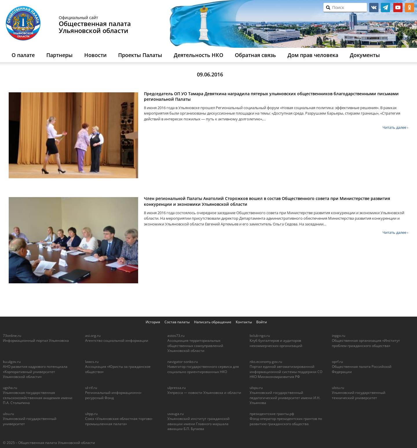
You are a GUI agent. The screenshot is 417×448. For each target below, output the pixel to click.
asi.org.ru (92, 335)
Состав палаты (177, 322)
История (153, 322)
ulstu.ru (338, 387)
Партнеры (59, 55)
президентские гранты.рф (272, 413)
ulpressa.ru (176, 387)
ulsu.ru (8, 413)
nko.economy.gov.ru (266, 361)
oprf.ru (337, 361)
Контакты (244, 322)
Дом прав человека (313, 55)
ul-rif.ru (91, 387)
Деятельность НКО (198, 55)
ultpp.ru (91, 413)
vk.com (373, 7)
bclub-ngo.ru (260, 335)
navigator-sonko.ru (182, 361)
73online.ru (12, 335)
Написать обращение (212, 322)
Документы (365, 55)
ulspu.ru (256, 387)
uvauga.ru (175, 413)
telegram (385, 7)
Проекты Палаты (140, 55)
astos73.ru (175, 335)
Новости (95, 55)
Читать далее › (395, 127)
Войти (261, 322)
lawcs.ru (91, 361)
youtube (398, 7)
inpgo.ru (338, 335)
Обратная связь (255, 55)
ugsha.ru (10, 387)
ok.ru (409, 7)
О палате (23, 55)
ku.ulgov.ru (12, 361)
